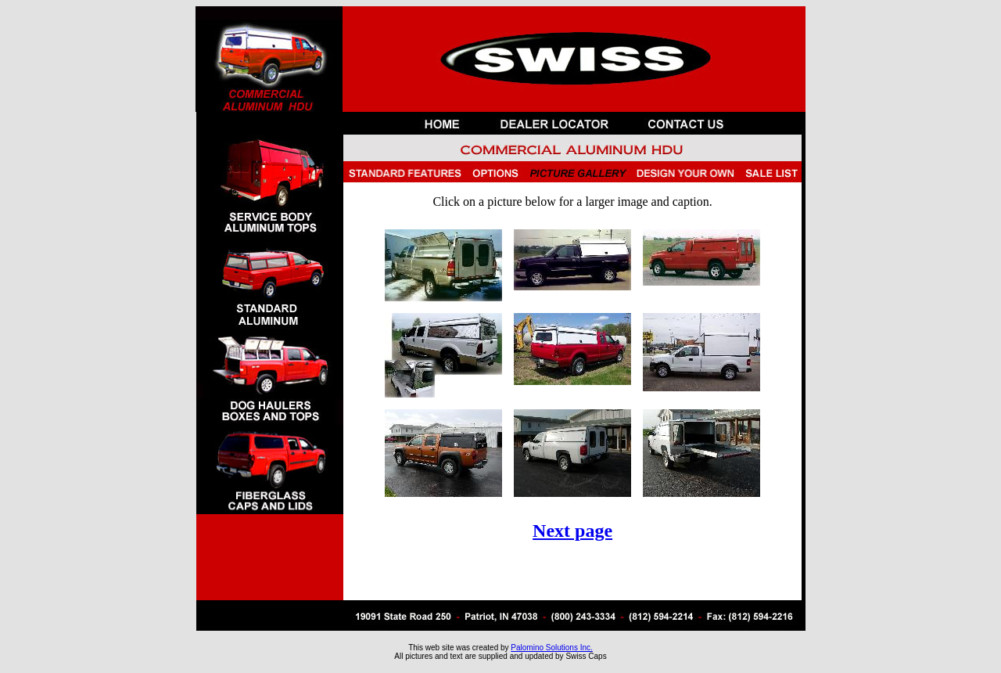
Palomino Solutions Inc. (552, 647)
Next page (572, 530)
